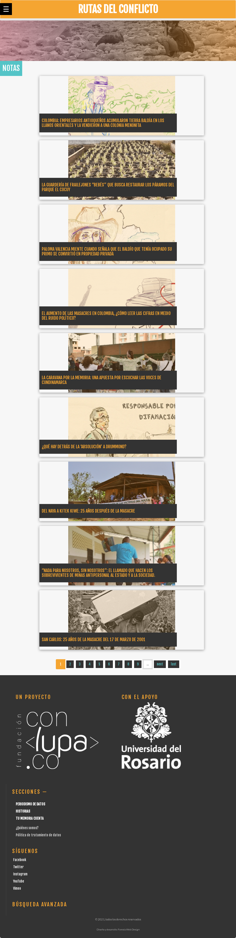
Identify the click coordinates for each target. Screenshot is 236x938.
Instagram (20, 874)
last (173, 664)
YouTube (18, 881)
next (160, 664)
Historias (23, 811)
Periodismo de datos (30, 804)
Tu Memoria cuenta (30, 818)
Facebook (19, 860)
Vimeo (17, 888)
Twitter (18, 867)
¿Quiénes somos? (27, 828)
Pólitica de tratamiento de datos (38, 835)
